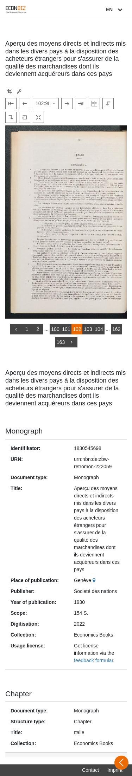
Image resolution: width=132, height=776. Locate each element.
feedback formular (93, 660)
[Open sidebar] (121, 763)
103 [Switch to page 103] (88, 329)
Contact (90, 770)
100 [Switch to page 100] (55, 329)
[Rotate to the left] (108, 103)
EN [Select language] (115, 9)
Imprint (114, 770)
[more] (71, 342)
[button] (9, 91)
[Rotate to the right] (11, 117)
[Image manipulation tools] (19, 91)
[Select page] (45, 103)
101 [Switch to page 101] (66, 329)
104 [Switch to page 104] (99, 329)
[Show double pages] (94, 103)
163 (61, 342)
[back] (15, 329)
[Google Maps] (95, 580)
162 (116, 329)
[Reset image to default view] (24, 117)
